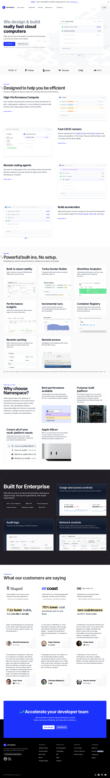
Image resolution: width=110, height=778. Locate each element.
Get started (48, 727)
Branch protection (39, 371)
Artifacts (18, 371)
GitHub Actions (81, 133)
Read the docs (23, 44)
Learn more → (8, 111)
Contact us (61, 727)
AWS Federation (64, 371)
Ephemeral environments (83, 371)
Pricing (40, 7)
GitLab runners (95, 133)
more (102, 214)
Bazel (86, 214)
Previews (72, 371)
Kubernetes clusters (97, 371)
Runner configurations (52, 371)
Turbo (91, 214)
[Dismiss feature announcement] (109, 2)
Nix (95, 214)
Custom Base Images (27, 371)
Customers (31, 7)
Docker (80, 214)
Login (104, 7)
